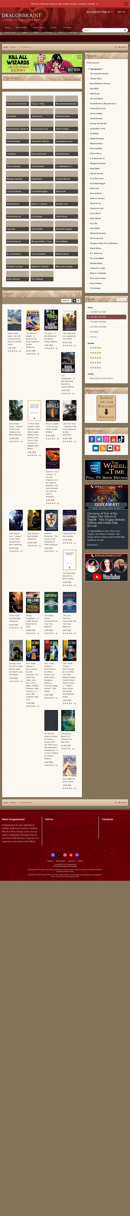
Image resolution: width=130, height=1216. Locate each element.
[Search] (99, 30)
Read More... (93, 545)
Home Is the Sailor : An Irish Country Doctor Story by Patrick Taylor (14, 339)
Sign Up (121, 11)
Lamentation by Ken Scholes (69, 535)
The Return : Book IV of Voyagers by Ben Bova (66, 737)
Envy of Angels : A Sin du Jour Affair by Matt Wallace (52, 427)
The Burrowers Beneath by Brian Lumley (69, 576)
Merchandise (21, 27)
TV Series (67, 27)
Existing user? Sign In (99, 11)
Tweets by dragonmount (56, 824)
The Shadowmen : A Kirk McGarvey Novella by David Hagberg (67, 381)
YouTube (73, 32)
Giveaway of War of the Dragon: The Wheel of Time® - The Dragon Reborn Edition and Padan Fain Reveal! (106, 520)
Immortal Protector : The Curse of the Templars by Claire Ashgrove (51, 539)
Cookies (80, 861)
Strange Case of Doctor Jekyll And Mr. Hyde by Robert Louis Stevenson (16, 669)
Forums (53, 27)
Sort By (66, 300)
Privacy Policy (60, 861)
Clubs (60, 32)
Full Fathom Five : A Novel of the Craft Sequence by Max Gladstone (15, 539)
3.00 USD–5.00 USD (98, 322)
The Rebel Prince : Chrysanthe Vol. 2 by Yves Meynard (51, 621)
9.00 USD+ (94, 332)
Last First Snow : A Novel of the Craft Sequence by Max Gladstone (69, 429)
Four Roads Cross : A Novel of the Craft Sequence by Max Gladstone (15, 429)
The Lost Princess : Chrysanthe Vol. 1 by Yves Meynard (69, 621)
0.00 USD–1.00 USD (98, 312)
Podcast (48, 32)
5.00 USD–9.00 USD (98, 327)
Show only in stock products (101, 378)
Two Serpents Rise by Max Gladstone (33, 536)
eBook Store (38, 27)
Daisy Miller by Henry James (69, 780)
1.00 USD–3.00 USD (98, 317)
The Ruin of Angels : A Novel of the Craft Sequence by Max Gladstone (32, 340)
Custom (93, 337)
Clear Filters (121, 299)
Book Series (10, 32)
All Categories (92, 63)
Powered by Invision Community (65, 866)
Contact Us (71, 861)
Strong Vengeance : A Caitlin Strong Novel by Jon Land (32, 621)
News (7, 27)
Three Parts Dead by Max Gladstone (14, 618)
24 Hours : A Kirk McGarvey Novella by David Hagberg (50, 337)
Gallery (25, 32)
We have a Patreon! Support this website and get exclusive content (63, 4)
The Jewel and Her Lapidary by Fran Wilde (69, 336)
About (36, 32)
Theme (50, 861)
